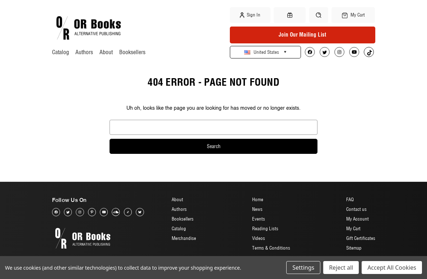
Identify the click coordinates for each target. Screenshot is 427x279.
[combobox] (213, 127)
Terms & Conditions (271, 248)
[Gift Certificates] (290, 15)
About (106, 52)
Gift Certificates (360, 238)
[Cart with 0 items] (353, 15)
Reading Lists (265, 228)
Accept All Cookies (391, 267)
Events (258, 219)
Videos (258, 238)
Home (257, 199)
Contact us (356, 209)
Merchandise (184, 238)
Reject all (341, 267)
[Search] (318, 15)
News (257, 209)
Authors (84, 52)
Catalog (60, 52)
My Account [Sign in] (357, 219)
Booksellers (132, 52)
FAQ (350, 199)
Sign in (250, 15)
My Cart (353, 228)
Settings (303, 267)
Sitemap (354, 248)
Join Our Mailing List (302, 34)
